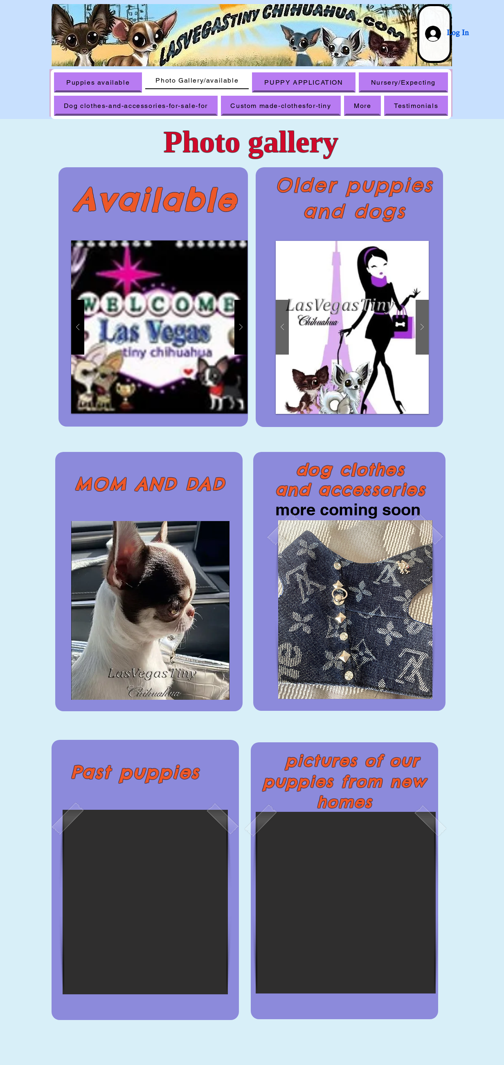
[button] (352, 327)
